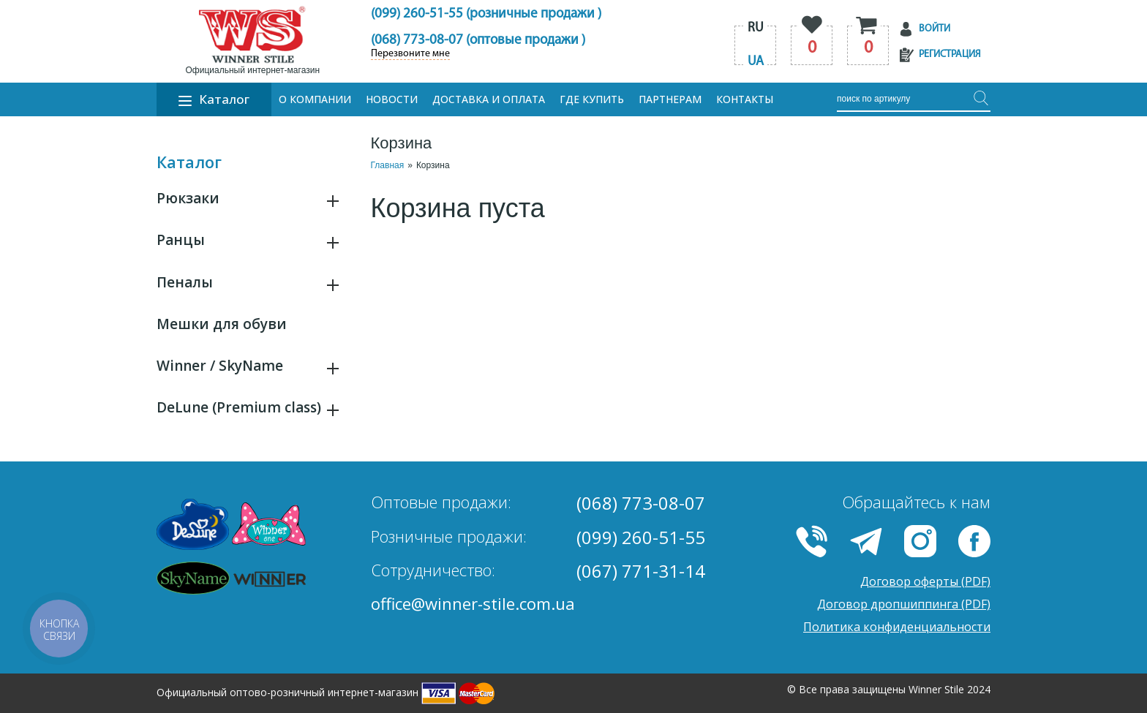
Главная (388, 165)
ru (756, 28)
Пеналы (185, 282)
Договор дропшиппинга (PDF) (903, 604)
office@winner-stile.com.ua (473, 603)
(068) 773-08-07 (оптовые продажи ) (478, 41)
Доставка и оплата (488, 99)
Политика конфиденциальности (896, 627)
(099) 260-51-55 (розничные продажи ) (486, 14)
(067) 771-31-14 (640, 571)
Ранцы (181, 239)
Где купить (592, 99)
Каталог (213, 99)
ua (756, 62)
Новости (392, 99)
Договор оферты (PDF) (925, 581)
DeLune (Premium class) (239, 407)
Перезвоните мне (410, 54)
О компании (315, 99)
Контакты (744, 99)
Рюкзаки (188, 198)
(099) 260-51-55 (640, 537)
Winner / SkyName (220, 365)
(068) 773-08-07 (640, 503)
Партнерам (670, 99)
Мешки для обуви (222, 323)
